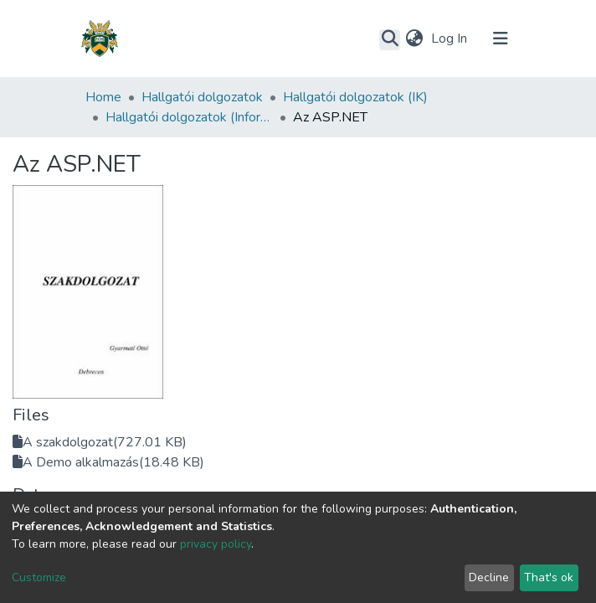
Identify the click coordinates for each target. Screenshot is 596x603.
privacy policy (215, 544)
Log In (450, 38)
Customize (39, 577)
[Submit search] (389, 39)
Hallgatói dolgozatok (202, 97)
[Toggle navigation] (500, 38)
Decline (489, 577)
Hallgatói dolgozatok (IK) (355, 97)
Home (103, 97)
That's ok (548, 577)
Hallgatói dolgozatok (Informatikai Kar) (189, 117)
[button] (414, 38)
